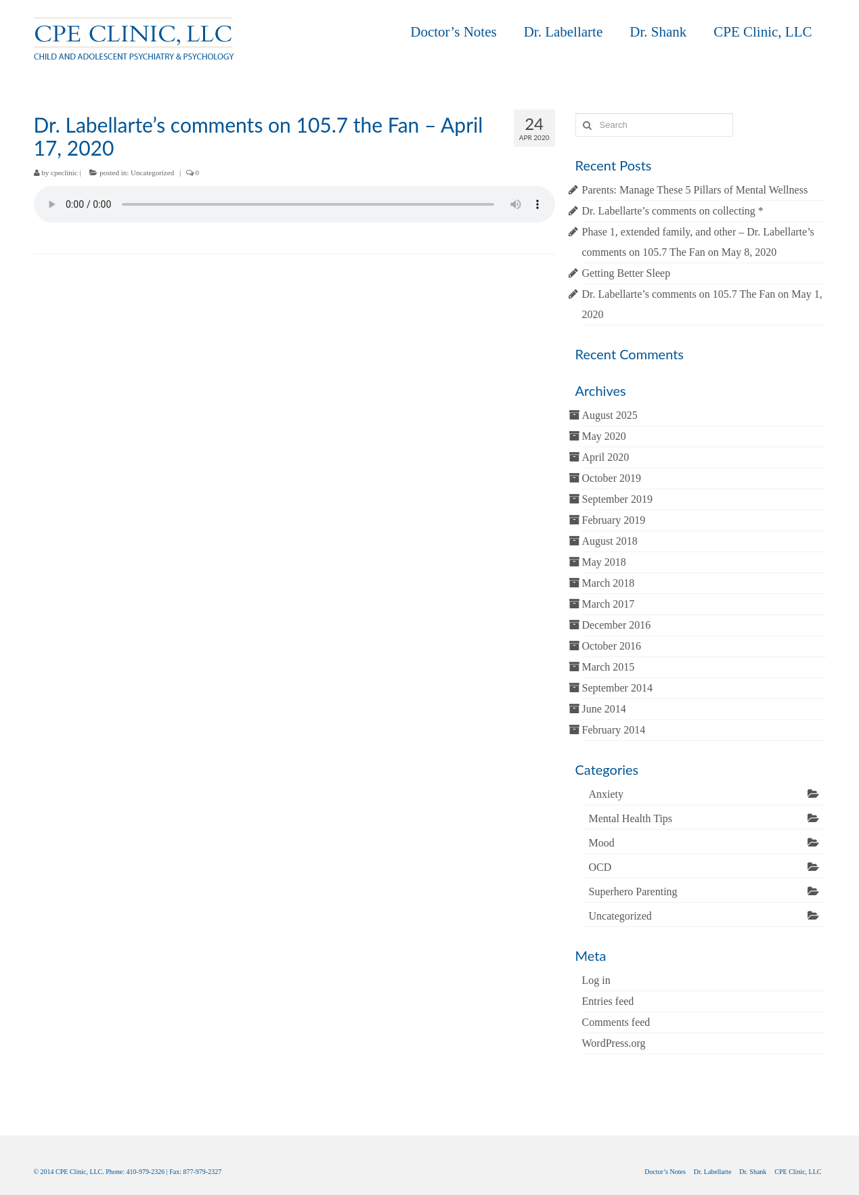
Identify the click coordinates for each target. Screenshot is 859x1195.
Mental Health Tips (631, 818)
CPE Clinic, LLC (762, 32)
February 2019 (614, 520)
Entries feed (608, 1001)
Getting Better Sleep (626, 273)
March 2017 (608, 604)
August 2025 (610, 415)
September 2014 (617, 688)
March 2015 (608, 667)
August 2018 (610, 541)
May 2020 (604, 436)
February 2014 (614, 730)
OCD (600, 867)
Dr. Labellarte (563, 32)
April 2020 (606, 457)
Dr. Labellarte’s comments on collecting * (673, 211)
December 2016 (616, 625)
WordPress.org (614, 1043)
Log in (596, 980)
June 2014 (604, 709)
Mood (602, 843)
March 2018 (608, 583)
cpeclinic (64, 172)
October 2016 (612, 646)
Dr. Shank (658, 32)
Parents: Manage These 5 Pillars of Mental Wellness (695, 190)
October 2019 (612, 478)
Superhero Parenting (633, 891)
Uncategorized (152, 172)
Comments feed (616, 1022)
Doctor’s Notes (453, 32)
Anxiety (606, 794)
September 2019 (617, 499)
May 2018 (604, 562)
